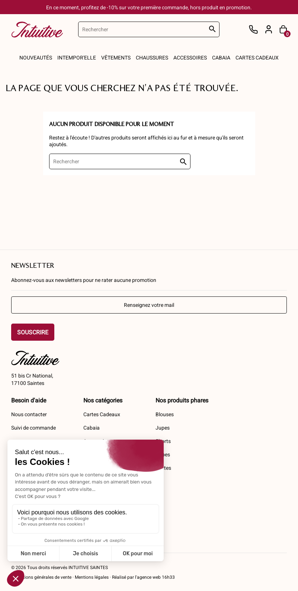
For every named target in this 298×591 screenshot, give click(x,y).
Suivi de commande (33, 427)
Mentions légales (92, 577)
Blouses (165, 414)
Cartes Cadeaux (101, 414)
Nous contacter (29, 414)
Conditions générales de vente (41, 577)
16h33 (168, 577)
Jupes (163, 427)
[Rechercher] (149, 29)
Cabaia (91, 427)
